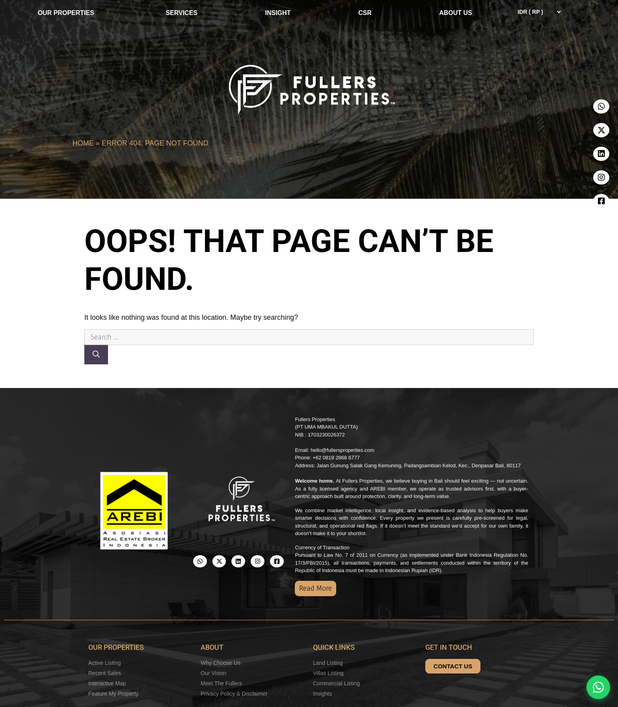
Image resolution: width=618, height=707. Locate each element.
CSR (365, 12)
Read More (315, 588)
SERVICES (181, 12)
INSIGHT (278, 12)
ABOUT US (457, 13)
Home (83, 143)
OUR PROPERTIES (68, 13)
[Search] (96, 354)
